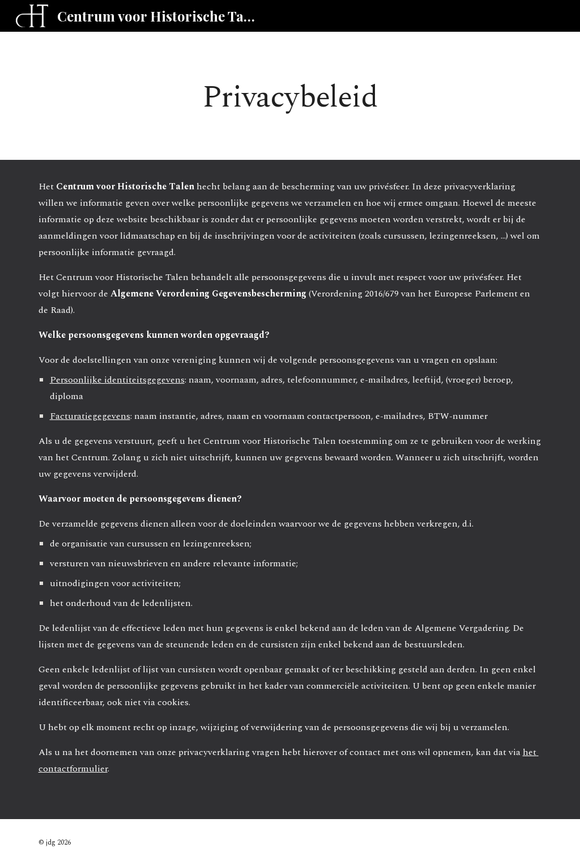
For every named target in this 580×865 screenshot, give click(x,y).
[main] (289, 96)
